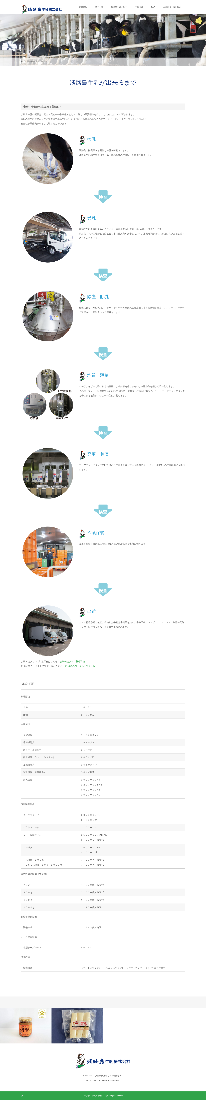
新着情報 (83, 7)
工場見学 (139, 7)
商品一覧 (99, 7)
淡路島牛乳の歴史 (119, 7)
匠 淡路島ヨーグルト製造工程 (80, 666)
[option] (26, 1025)
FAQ (153, 7)
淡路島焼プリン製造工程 (72, 661)
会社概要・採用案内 (172, 7)
